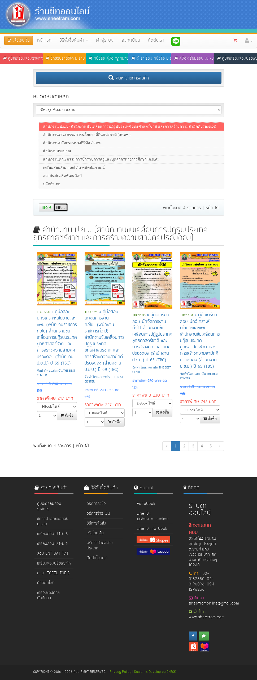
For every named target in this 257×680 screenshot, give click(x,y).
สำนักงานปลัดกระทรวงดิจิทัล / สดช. (72, 147)
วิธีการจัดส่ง (96, 523)
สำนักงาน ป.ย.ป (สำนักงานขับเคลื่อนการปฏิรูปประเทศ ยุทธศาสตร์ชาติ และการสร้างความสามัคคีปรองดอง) (129, 131)
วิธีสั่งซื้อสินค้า (73, 40)
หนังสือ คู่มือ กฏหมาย (108, 58)
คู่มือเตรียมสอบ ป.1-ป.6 (194, 58)
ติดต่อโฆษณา (97, 558)
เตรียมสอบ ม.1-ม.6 (52, 544)
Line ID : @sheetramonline (153, 516)
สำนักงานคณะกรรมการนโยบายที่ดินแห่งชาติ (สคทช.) (86, 139)
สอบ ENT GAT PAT (53, 554)
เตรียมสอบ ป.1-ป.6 (52, 534)
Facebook (146, 504)
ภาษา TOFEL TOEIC (53, 573)
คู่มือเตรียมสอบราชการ (23, 58)
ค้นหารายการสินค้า (128, 77)
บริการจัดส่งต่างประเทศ (100, 545)
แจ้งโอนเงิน (95, 533)
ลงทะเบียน (130, 40)
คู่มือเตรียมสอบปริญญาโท (237, 58)
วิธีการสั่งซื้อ (96, 504)
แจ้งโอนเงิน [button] (19, 40)
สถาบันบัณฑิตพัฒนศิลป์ (62, 180)
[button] (249, 41)
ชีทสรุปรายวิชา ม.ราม (65, 58)
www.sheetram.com (206, 617)
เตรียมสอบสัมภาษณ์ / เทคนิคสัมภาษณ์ (74, 172)
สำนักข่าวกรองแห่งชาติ (62, 123)
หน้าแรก (44, 40)
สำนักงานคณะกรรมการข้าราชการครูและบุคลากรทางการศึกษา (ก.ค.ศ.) (101, 164)
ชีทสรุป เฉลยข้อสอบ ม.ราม (52, 521)
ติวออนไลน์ (46, 583)
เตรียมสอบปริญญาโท (54, 563)
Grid (46, 207)
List (60, 207)
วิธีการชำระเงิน (98, 514)
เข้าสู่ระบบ (105, 40)
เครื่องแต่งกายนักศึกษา (48, 595)
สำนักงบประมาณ (57, 155)
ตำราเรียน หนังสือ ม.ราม (151, 58)
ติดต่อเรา (156, 40)
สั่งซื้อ (66, 415)
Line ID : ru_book (152, 529)
